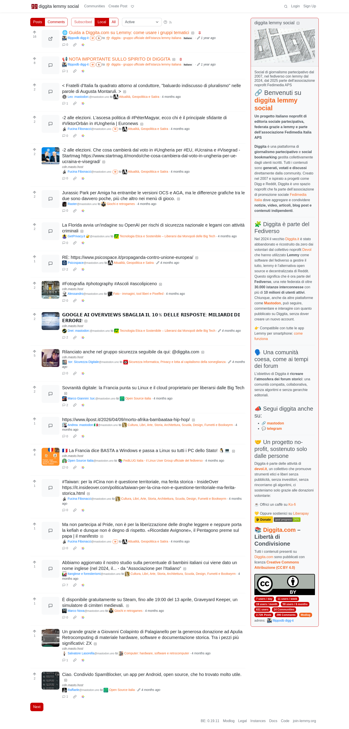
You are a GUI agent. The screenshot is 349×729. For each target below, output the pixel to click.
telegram (274, 428)
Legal (242, 721)
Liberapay (301, 513)
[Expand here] (50, 156)
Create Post (117, 6)
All (114, 22)
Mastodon (272, 303)
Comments (56, 22)
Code (285, 721)
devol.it (260, 469)
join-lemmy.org (304, 721)
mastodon (275, 423)
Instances (258, 721)
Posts (37, 22)
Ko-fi (292, 504)
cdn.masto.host (72, 167)
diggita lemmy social (55, 6)
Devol (306, 250)
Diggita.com (279, 530)
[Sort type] (142, 22)
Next (37, 707)
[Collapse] (298, 23)
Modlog (305, 614)
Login (295, 6)
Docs (273, 721)
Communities (94, 6)
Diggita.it (292, 239)
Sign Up (309, 6)
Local (101, 22)
